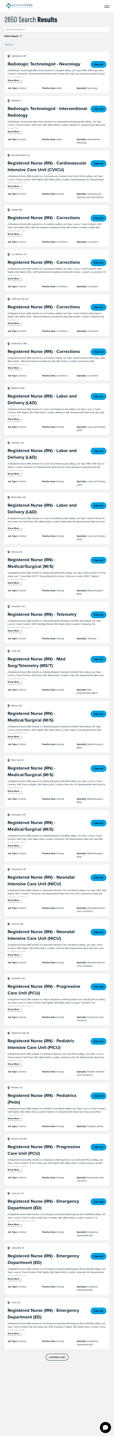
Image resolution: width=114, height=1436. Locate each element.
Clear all (8, 45)
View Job (98, 64)
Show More (13, 80)
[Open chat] (105, 1427)
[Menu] (106, 6)
